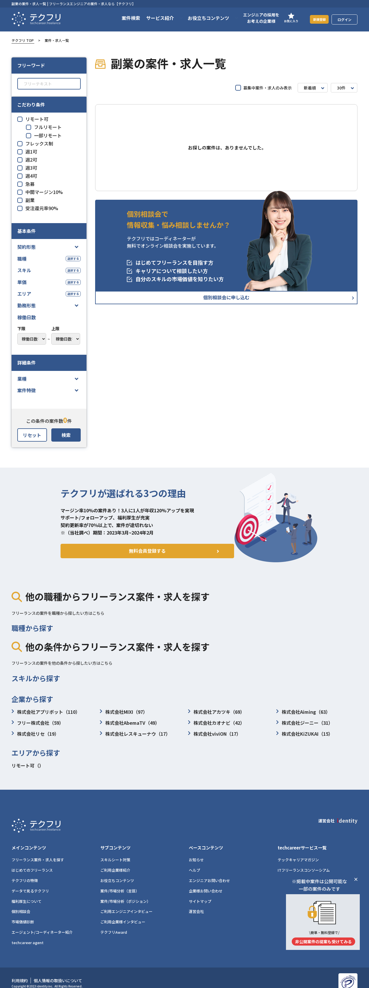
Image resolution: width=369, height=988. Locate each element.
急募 (26, 183)
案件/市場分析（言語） (119, 881)
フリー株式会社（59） (38, 722)
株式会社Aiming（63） (303, 711)
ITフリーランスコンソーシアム (304, 860)
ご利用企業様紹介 (115, 860)
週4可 (27, 175)
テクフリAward (113, 922)
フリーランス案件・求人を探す (38, 850)
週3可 (27, 167)
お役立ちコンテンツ (117, 870)
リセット (32, 435)
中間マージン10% (40, 191)
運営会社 (196, 901)
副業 (26, 200)
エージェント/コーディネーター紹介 (42, 922)
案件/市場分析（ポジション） (125, 891)
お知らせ (196, 850)
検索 (66, 435)
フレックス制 (35, 143)
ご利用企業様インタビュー (122, 912)
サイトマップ (200, 891)
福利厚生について (27, 891)
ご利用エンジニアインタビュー (126, 901)
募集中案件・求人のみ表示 (263, 88)
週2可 (27, 159)
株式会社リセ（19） (35, 733)
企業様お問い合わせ (206, 881)
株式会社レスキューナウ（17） (135, 733)
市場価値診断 (23, 912)
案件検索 (123, 17)
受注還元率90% (37, 208)
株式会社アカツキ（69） (216, 711)
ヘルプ (194, 860)
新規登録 (316, 19)
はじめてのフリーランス (32, 860)
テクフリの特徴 (25, 870)
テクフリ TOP (23, 40)
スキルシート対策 (115, 850)
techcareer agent (28, 932)
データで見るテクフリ (30, 881)
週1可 (27, 151)
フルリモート (44, 127)
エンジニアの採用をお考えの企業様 (254, 18)
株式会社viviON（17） (214, 733)
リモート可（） (28, 765)
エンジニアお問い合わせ (209, 870)
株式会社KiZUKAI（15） (304, 733)
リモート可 (32, 118)
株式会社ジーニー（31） (304, 722)
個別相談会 (21, 901)
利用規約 (20, 970)
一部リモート (44, 135)
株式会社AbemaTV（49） (130, 722)
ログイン (344, 19)
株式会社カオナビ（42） (216, 722)
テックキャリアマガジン (298, 850)
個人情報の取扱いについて (58, 970)
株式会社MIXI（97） (124, 711)
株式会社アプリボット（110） (46, 711)
